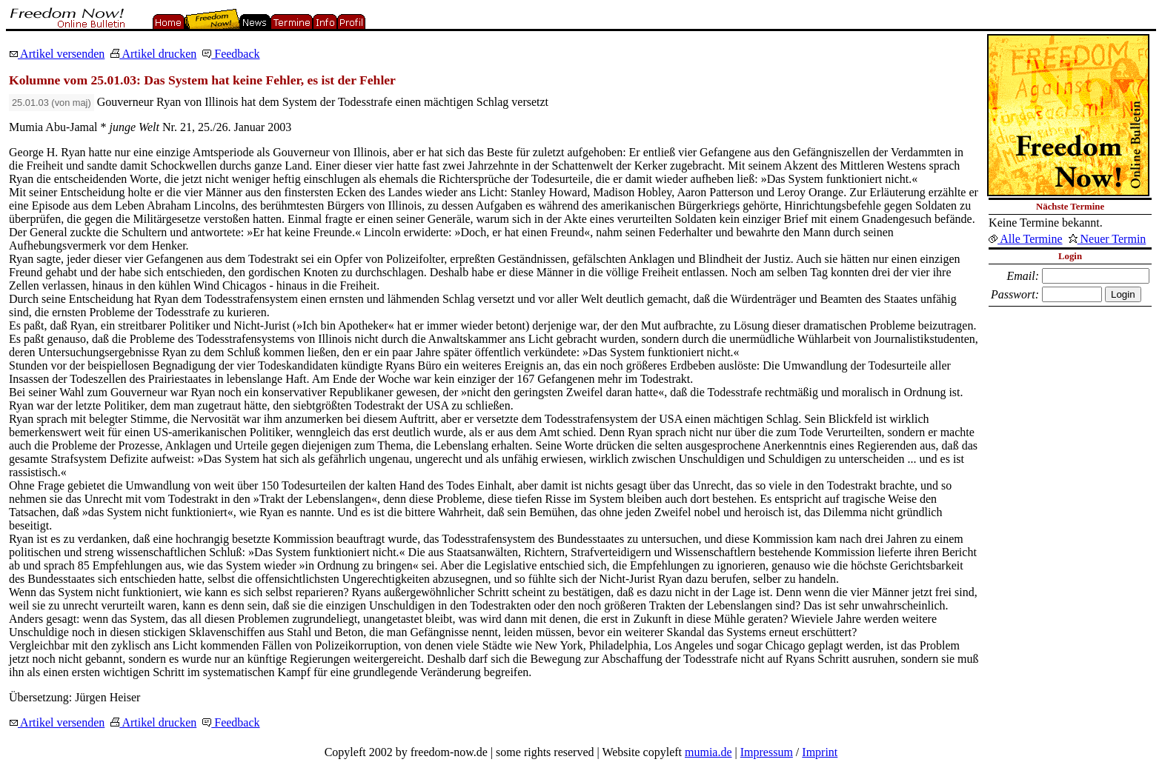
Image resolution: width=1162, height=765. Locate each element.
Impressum (766, 752)
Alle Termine (1025, 239)
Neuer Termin (1107, 239)
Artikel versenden (56, 53)
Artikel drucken (153, 53)
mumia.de (708, 752)
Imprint (819, 752)
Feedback (230, 53)
